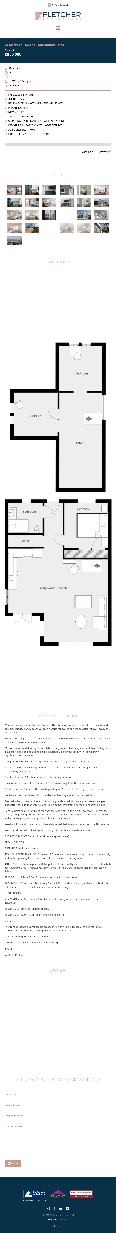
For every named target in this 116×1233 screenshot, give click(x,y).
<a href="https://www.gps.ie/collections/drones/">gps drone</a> (58, 1019)
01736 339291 (60, 4)
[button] (58, 28)
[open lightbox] (14, 191)
